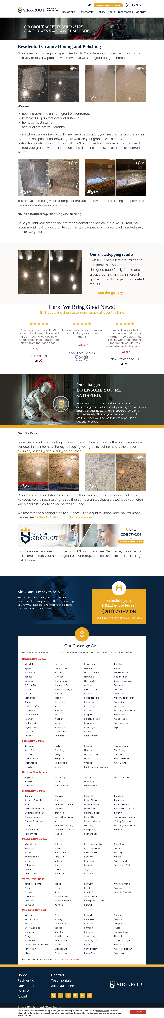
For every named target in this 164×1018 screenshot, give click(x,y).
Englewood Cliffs (32, 727)
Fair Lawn (29, 731)
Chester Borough (33, 817)
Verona (118, 754)
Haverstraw (30, 948)
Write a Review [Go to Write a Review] (89, 5)
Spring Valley (90, 948)
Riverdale (119, 800)
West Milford (120, 861)
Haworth (58, 693)
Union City (89, 781)
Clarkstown (30, 932)
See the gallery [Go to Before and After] (110, 293)
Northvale (89, 676)
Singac (87, 869)
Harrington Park (62, 685)
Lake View (59, 856)
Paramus (89, 702)
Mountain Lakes (92, 821)
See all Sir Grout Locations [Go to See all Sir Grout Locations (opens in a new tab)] (68, 959)
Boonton (28, 796)
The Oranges (120, 750)
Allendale (29, 664)
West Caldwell (121, 758)
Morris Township (92, 804)
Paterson (59, 873)
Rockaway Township (124, 808)
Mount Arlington (92, 812)
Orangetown (60, 953)
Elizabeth (29, 896)
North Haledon (61, 865)
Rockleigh (119, 664)
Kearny (58, 781)
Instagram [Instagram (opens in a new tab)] (53, 995)
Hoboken (29, 785)
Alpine (27, 668)
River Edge (89, 727)
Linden (57, 892)
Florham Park (31, 833)
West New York (121, 777)
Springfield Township (94, 900)
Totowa (118, 848)
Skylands (88, 873)
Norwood (89, 681)
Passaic (58, 869)
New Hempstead (63, 936)
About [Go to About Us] (111, 12)
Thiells (117, 927)
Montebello (60, 923)
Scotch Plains (91, 896)
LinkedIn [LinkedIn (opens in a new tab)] (82, 995)
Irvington (58, 754)
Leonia (57, 706)
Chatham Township (34, 812)
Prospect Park (91, 852)
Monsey (58, 919)
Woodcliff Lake (121, 723)
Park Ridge (89, 706)
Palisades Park (91, 697)
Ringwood (89, 861)
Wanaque (119, 852)
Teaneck (118, 685)
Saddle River (120, 676)
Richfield (88, 856)
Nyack (57, 944)
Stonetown (119, 844)
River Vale (89, 731)
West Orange (121, 762)
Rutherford (119, 668)
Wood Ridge (120, 718)
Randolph (119, 796)
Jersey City (59, 777)
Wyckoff (118, 727)
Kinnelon (58, 808)
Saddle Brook (121, 672)
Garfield (58, 672)
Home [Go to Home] (22, 975)
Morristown (89, 808)
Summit (88, 904)
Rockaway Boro (122, 804)
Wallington (119, 706)
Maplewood (60, 762)
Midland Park (61, 731)
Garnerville (29, 940)
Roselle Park (90, 892)
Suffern (118, 915)
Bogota (28, 676)
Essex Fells (29, 767)
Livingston (59, 758)
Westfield (119, 888)
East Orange (30, 762)
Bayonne (28, 777)
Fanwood (29, 900)
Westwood (119, 714)
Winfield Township (123, 892)
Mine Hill (58, 833)
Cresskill (28, 693)
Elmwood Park (31, 714)
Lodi (56, 714)
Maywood (59, 727)
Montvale (59, 735)
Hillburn (28, 953)
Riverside (88, 865)
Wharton (118, 829)
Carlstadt (29, 681)
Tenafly (118, 689)
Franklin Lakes (61, 668)
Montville (88, 796)
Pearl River (89, 919)
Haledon (58, 844)
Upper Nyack (120, 936)
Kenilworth (59, 888)
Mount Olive (90, 817)
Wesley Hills (120, 944)
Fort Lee (58, 664)
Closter (28, 689)
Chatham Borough (34, 808)
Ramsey (88, 710)
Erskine (27, 869)
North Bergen (61, 785)
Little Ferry (59, 710)
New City (58, 932)
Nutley (87, 758)
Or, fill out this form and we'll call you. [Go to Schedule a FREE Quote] (119, 618)
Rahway (88, 883)
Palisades (89, 915)
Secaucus (89, 777)
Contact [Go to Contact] (141, 12)
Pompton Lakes (92, 848)
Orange (88, 762)
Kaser (57, 915)
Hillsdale (58, 697)
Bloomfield (29, 750)
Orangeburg (60, 948)
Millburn (58, 767)
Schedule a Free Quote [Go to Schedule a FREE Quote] (131, 541)
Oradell (88, 693)
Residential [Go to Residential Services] (69, 12)
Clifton (27, 861)
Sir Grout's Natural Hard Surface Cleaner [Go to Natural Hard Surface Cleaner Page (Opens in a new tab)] (64, 517)
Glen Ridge (59, 750)
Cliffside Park (31, 685)
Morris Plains (90, 800)
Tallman (118, 919)
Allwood (28, 848)
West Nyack (120, 953)
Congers (28, 936)
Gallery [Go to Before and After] (101, 12)
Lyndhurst (59, 718)
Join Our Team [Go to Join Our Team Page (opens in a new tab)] (62, 986)
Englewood (30, 723)
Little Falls (59, 861)
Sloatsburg (90, 936)
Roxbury (118, 812)
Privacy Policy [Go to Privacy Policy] (102, 1010)
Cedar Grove (31, 758)
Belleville (28, 746)
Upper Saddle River (124, 697)
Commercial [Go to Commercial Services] (86, 12)
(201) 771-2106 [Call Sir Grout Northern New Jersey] (135, 5)
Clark (27, 888)
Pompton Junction (93, 844)
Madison (58, 821)
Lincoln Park (60, 812)
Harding (58, 800)
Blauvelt (28, 923)
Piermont (88, 923)
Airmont (28, 915)
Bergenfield (30, 672)
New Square (60, 940)
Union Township (122, 883)
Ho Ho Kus (59, 702)
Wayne (117, 856)
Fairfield (58, 746)
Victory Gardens (122, 821)
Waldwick (119, 702)
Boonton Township (33, 800)
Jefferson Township (64, 804)
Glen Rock (59, 676)
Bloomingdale (31, 856)
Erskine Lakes (30, 873)
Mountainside (61, 896)
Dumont (28, 702)
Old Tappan (90, 689)
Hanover (58, 796)
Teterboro (119, 693)
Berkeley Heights (32, 883)
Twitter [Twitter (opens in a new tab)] (68, 995)
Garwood (29, 904)
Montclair (89, 746)
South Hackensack (123, 681)
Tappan (118, 923)
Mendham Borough (64, 825)
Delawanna (30, 865)
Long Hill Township (63, 817)
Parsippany (90, 829)
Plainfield (59, 904)
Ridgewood (90, 723)
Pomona (88, 927)
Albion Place (30, 844)
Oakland (88, 685)
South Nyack (90, 940)
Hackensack (60, 681)
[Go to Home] (38, 10)
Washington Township (125, 710)
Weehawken (90, 785)
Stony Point (90, 953)
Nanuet (58, 927)
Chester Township (33, 821)
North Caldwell (91, 754)
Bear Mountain (31, 919)
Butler (27, 804)
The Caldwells (121, 746)
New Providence (62, 900)
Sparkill (87, 944)
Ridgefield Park (92, 718)
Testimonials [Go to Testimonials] (125, 12)
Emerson (28, 718)
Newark (88, 750)
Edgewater (30, 710)
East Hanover (31, 829)
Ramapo (88, 932)
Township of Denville (124, 817)
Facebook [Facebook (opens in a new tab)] (60, 995)
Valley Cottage (122, 940)
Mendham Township (64, 829)
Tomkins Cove (121, 932)
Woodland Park (122, 865)
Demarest (29, 697)
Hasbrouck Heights (64, 689)
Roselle (87, 888)
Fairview (28, 735)
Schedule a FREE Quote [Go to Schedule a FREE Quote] (108, 5)
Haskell (58, 848)
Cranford (29, 892)
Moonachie (90, 664)
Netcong (88, 825)
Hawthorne (60, 852)
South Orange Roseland (96, 767)
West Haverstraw (123, 948)
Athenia (28, 852)
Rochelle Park (91, 735)
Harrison (28, 781)
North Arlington (92, 672)
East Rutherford (32, 706)
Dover (27, 825)
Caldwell (28, 754)
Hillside (57, 883)
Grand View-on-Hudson (36, 944)
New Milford (90, 668)
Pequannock (90, 833)
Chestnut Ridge (32, 927)
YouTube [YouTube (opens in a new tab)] (75, 995)
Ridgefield (89, 714)
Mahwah (58, 723)
